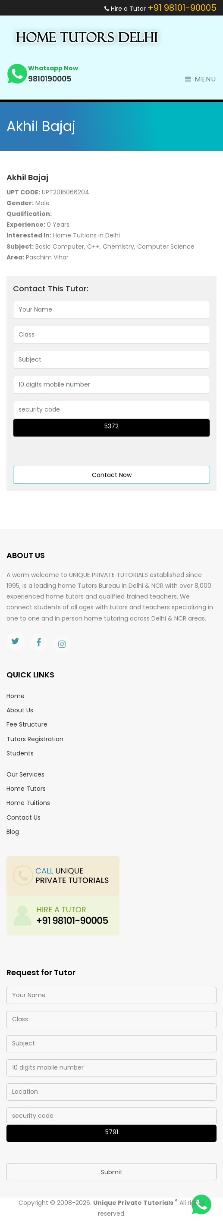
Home (15, 696)
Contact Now (112, 475)
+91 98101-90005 (182, 8)
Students (20, 753)
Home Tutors (26, 788)
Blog (12, 831)
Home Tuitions (28, 803)
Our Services (25, 774)
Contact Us (23, 817)
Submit (111, 1172)
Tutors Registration (34, 739)
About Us (19, 710)
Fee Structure (26, 724)
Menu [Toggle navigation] (201, 79)
